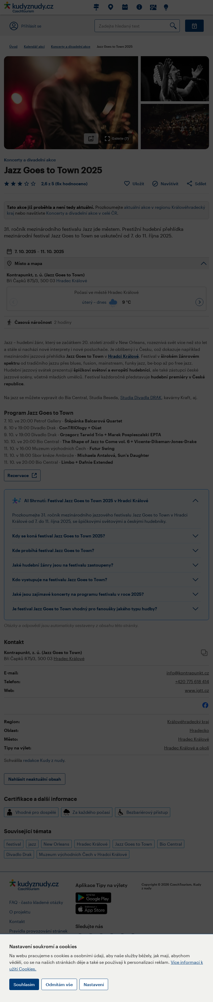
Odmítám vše (59, 984)
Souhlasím (24, 984)
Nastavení (94, 984)
